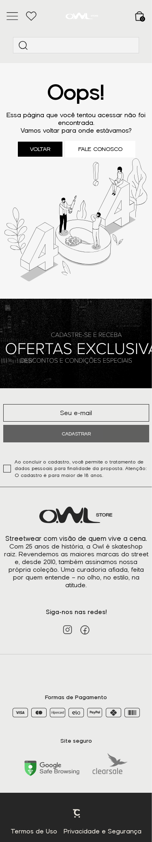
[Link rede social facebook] (85, 629)
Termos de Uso (34, 831)
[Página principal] (82, 16)
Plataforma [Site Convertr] (77, 813)
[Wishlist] (31, 16)
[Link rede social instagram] (67, 629)
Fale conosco (100, 149)
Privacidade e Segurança (102, 831)
